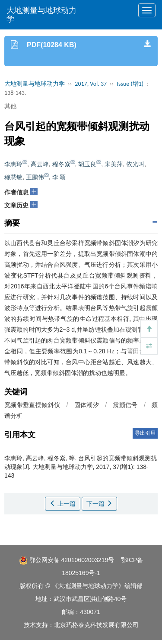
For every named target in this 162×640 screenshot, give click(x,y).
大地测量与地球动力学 (41, 14)
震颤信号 (125, 404)
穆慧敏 (13, 177)
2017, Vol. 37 (91, 83)
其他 (10, 106)
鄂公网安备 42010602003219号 (66, 559)
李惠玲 (13, 164)
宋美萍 (114, 164)
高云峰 (40, 164)
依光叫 (135, 164)
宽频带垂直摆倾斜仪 (32, 404)
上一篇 (63, 503)
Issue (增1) (130, 83)
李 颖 (59, 177)
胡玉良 (87, 164)
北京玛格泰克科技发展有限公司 (96, 624)
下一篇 (99, 503)
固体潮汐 (86, 404)
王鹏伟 (35, 177)
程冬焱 (61, 164)
